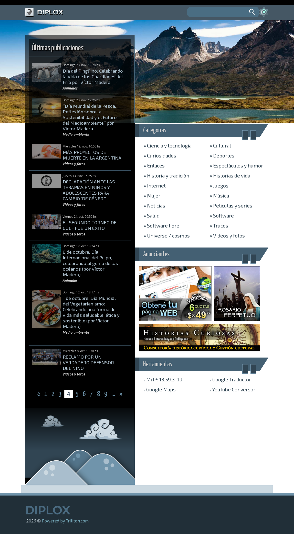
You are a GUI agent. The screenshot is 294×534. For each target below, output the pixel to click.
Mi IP (163, 379)
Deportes (222, 155)
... (113, 394)
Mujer (152, 195)
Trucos (219, 225)
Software (222, 215)
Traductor (230, 379)
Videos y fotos (227, 235)
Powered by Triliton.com (65, 520)
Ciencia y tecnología (168, 145)
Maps (160, 389)
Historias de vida (230, 175)
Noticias (154, 205)
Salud (152, 215)
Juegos (219, 185)
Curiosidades (160, 155)
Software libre (161, 225)
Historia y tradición (166, 175)
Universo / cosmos (167, 235)
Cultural (220, 145)
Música (219, 195)
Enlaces (154, 165)
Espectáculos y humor (236, 165)
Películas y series (231, 205)
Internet (155, 185)
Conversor (232, 389)
